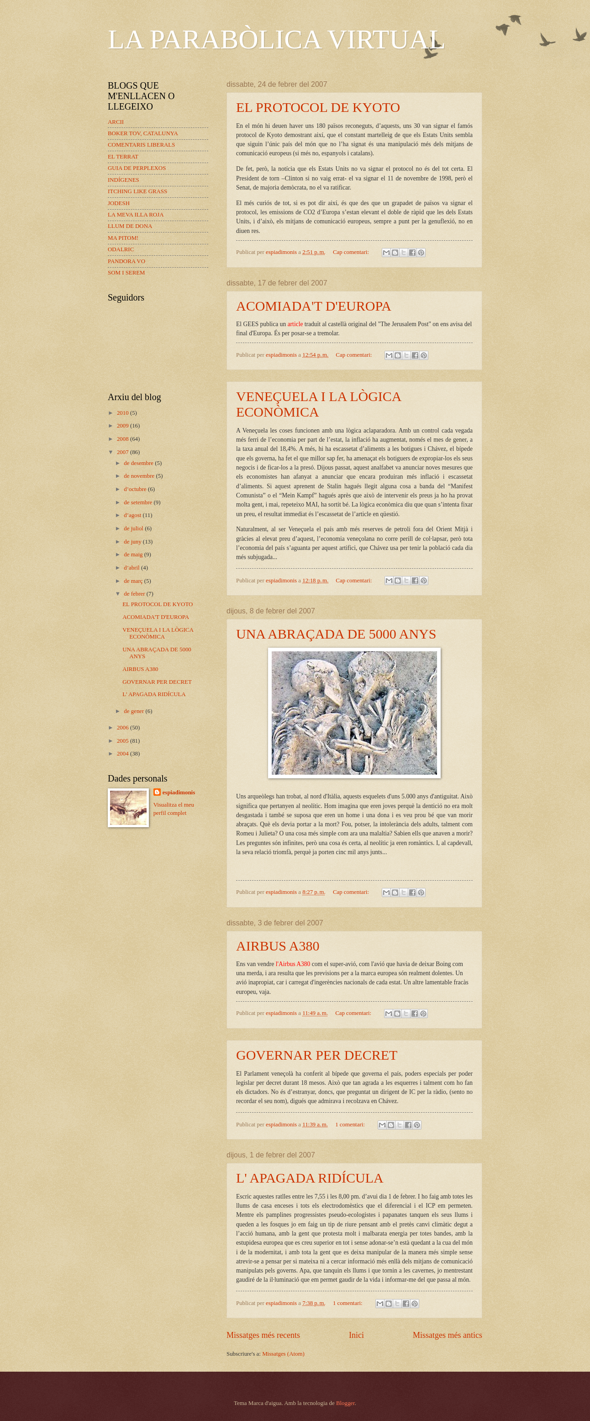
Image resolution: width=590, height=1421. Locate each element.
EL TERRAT (123, 156)
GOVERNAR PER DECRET (316, 1054)
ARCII (116, 122)
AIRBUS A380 (278, 945)
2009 (123, 426)
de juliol (134, 528)
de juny (133, 542)
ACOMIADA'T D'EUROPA (313, 305)
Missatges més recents (263, 1335)
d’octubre (136, 489)
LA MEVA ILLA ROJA (135, 214)
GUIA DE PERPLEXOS (137, 168)
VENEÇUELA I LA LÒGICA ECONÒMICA (318, 404)
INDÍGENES (123, 180)
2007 (123, 452)
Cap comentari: (351, 252)
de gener (134, 711)
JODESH (119, 203)
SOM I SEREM (126, 272)
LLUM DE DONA (130, 226)
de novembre (140, 476)
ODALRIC (121, 249)
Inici (356, 1335)
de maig (134, 554)
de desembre (139, 463)
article (295, 324)
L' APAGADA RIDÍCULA (310, 1177)
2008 (123, 439)
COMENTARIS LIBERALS (141, 145)
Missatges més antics (447, 1335)
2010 (123, 413)
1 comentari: (350, 1124)
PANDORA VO (126, 261)
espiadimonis (179, 792)
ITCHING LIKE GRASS (137, 191)
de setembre (138, 502)
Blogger (345, 1403)
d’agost (133, 515)
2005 (123, 741)
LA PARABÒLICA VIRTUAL (277, 39)
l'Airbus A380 (293, 964)
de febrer (135, 594)
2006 (123, 727)
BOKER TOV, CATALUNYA (143, 133)
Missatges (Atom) (283, 1354)
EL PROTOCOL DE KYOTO (318, 107)
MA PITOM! (123, 238)
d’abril (132, 568)
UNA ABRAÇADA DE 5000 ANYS (336, 633)
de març (134, 581)
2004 (123, 753)
